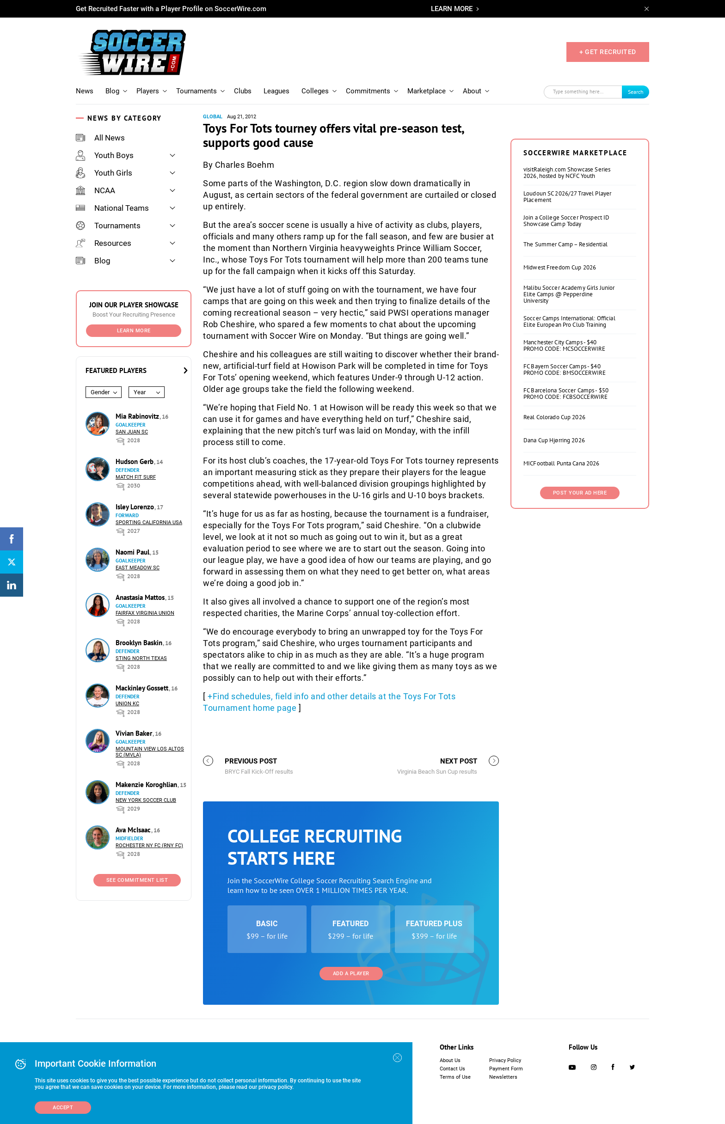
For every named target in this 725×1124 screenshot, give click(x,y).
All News (100, 137)
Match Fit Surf (136, 477)
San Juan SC (132, 432)
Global (212, 117)
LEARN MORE (452, 9)
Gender (100, 392)
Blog (112, 91)
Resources (103, 243)
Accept (63, 1108)
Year (140, 392)
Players (147, 91)
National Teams (112, 208)
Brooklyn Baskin (140, 642)
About (472, 91)
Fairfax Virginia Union (145, 613)
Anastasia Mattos (141, 597)
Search (636, 91)
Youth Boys (105, 155)
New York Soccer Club (146, 800)
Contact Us (452, 1069)
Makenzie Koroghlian (147, 784)
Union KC (127, 704)
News (84, 91)
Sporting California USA (149, 522)
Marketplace (426, 91)
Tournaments (196, 91)
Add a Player (351, 974)
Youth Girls (104, 172)
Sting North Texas (141, 658)
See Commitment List (137, 880)
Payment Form (506, 1069)
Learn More (134, 331)
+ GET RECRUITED (607, 51)
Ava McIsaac (134, 829)
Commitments (368, 91)
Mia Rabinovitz (138, 416)
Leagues (276, 91)
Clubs (243, 91)
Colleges (315, 91)
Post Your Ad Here (580, 493)
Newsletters (503, 1077)
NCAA (95, 190)
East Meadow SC (138, 568)
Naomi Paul (133, 552)
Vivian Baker (135, 733)
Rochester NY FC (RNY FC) (149, 846)
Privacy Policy (505, 1060)
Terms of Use (455, 1077)
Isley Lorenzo (136, 506)
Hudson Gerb (135, 461)
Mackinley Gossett (143, 688)
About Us (450, 1060)
